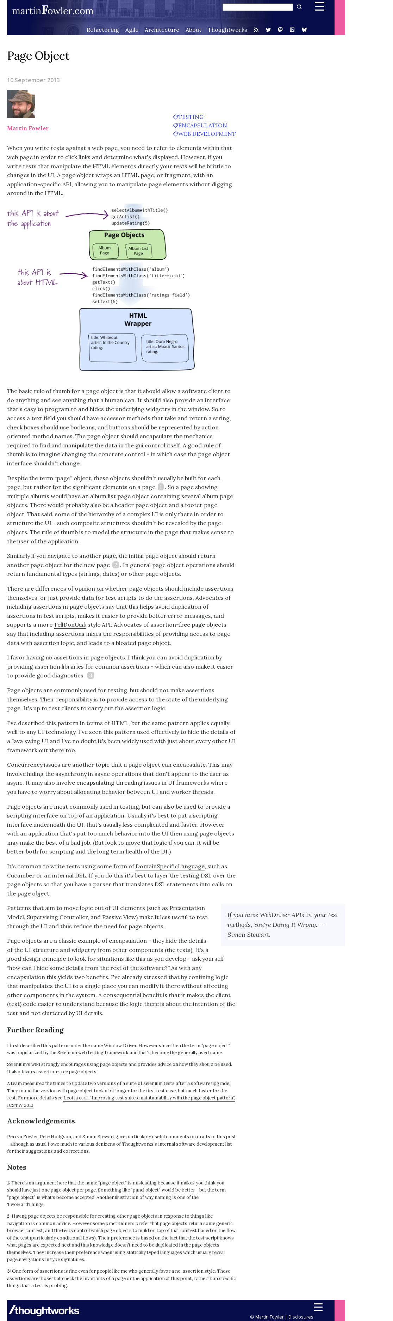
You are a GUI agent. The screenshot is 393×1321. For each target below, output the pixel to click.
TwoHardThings (25, 1204)
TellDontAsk (70, 624)
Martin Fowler (28, 128)
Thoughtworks (227, 29)
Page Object (38, 55)
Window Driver (120, 1046)
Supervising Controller (57, 917)
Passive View (119, 917)
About (193, 29)
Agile (131, 29)
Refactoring (103, 29)
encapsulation (202, 125)
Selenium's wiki (23, 1064)
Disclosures (300, 1317)
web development (207, 133)
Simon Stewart (248, 934)
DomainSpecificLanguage (170, 866)
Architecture (162, 29)
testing (191, 116)
